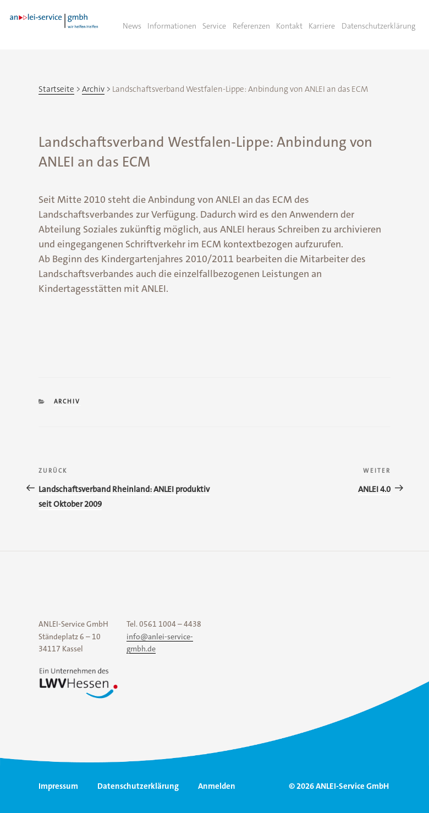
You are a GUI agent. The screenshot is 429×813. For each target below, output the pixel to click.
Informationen (171, 26)
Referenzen (251, 26)
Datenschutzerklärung (378, 26)
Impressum (58, 786)
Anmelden (216, 786)
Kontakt (289, 26)
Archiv (67, 401)
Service (214, 26)
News (132, 26)
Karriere (322, 26)
